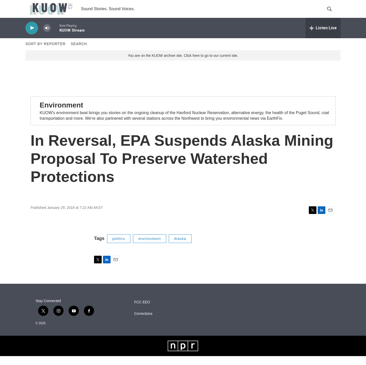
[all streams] (323, 37)
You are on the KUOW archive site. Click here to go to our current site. (183, 64)
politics (118, 248)
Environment (61, 114)
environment (149, 248)
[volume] (47, 37)
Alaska (180, 248)
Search (79, 53)
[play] (32, 37)
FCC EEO (142, 311)
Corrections (143, 323)
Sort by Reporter (45, 53)
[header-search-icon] (332, 13)
